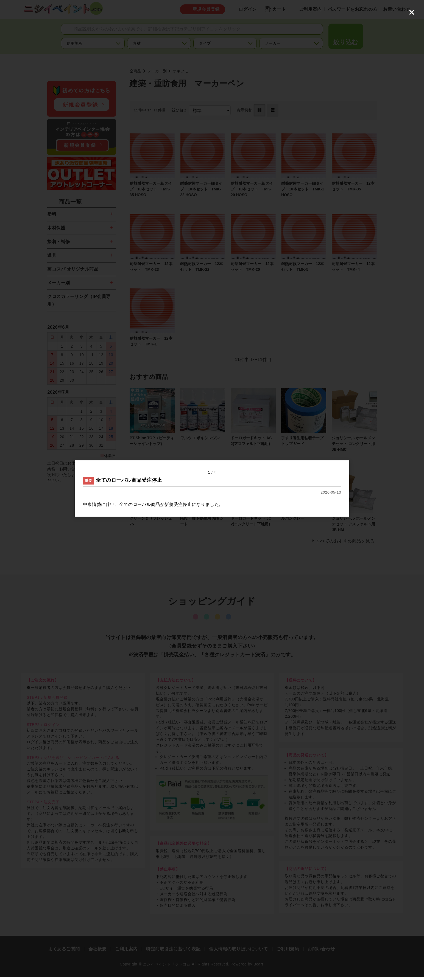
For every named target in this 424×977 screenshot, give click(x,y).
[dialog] (212, 488)
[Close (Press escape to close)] (412, 12)
